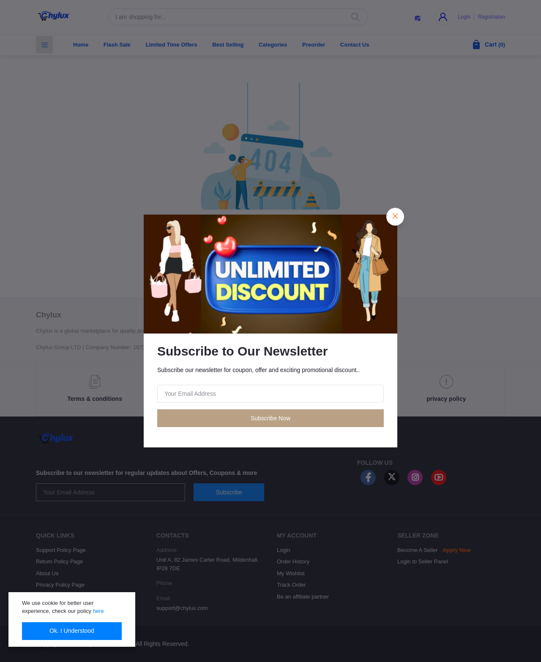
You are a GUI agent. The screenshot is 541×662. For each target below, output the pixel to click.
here (98, 611)
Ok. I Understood (71, 630)
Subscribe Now (270, 418)
